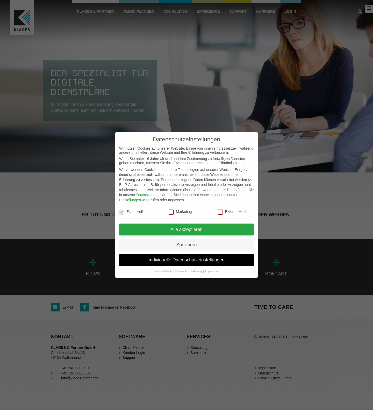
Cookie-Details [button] (163, 271)
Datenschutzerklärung (153, 195)
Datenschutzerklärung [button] (189, 271)
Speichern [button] (186, 244)
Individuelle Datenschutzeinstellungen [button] (187, 259)
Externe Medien (234, 212)
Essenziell (131, 212)
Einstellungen (130, 200)
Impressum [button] (212, 271)
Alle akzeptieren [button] (186, 229)
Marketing (180, 212)
